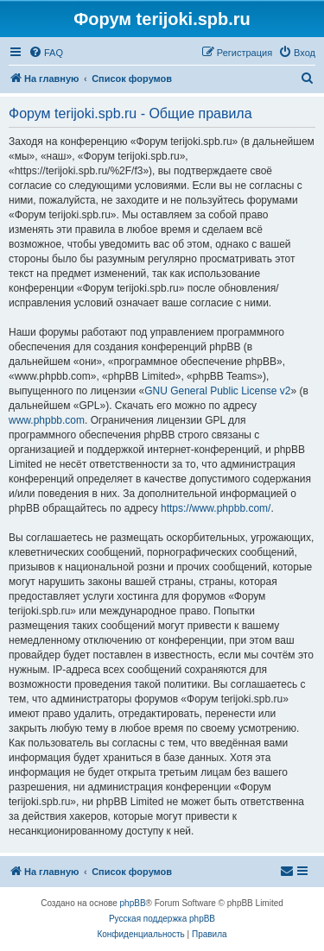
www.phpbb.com (47, 420)
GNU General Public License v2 (217, 391)
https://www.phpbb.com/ (215, 508)
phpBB (133, 903)
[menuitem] (46, 52)
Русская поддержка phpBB (162, 918)
